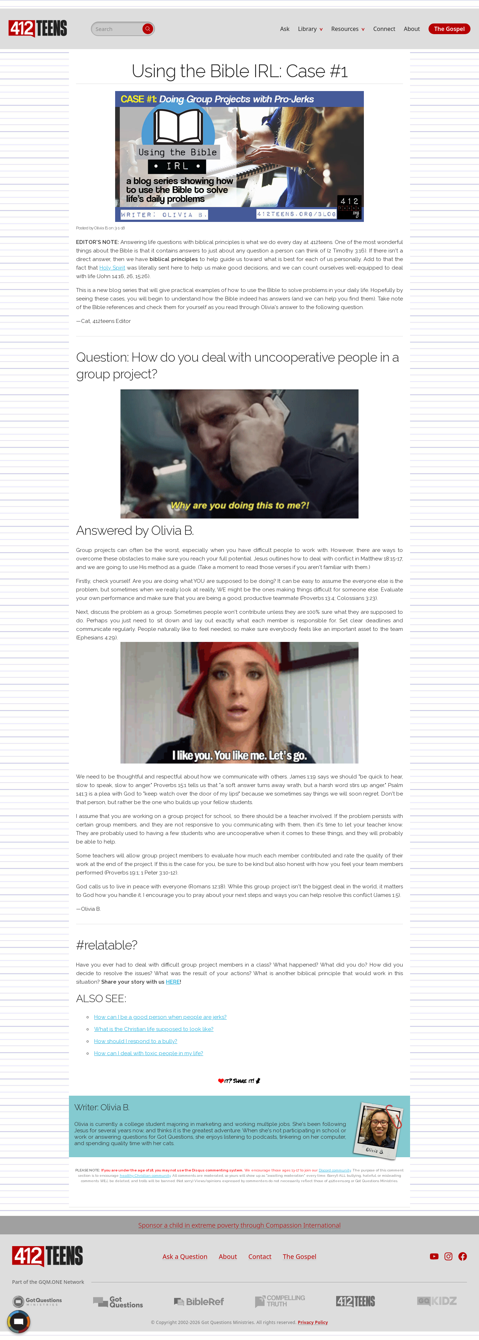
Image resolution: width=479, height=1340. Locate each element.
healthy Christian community (145, 1175)
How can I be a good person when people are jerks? (160, 1017)
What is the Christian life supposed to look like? (154, 1029)
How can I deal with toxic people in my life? (148, 1053)
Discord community (335, 1170)
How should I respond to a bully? (135, 1041)
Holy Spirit (112, 268)
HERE (173, 982)
